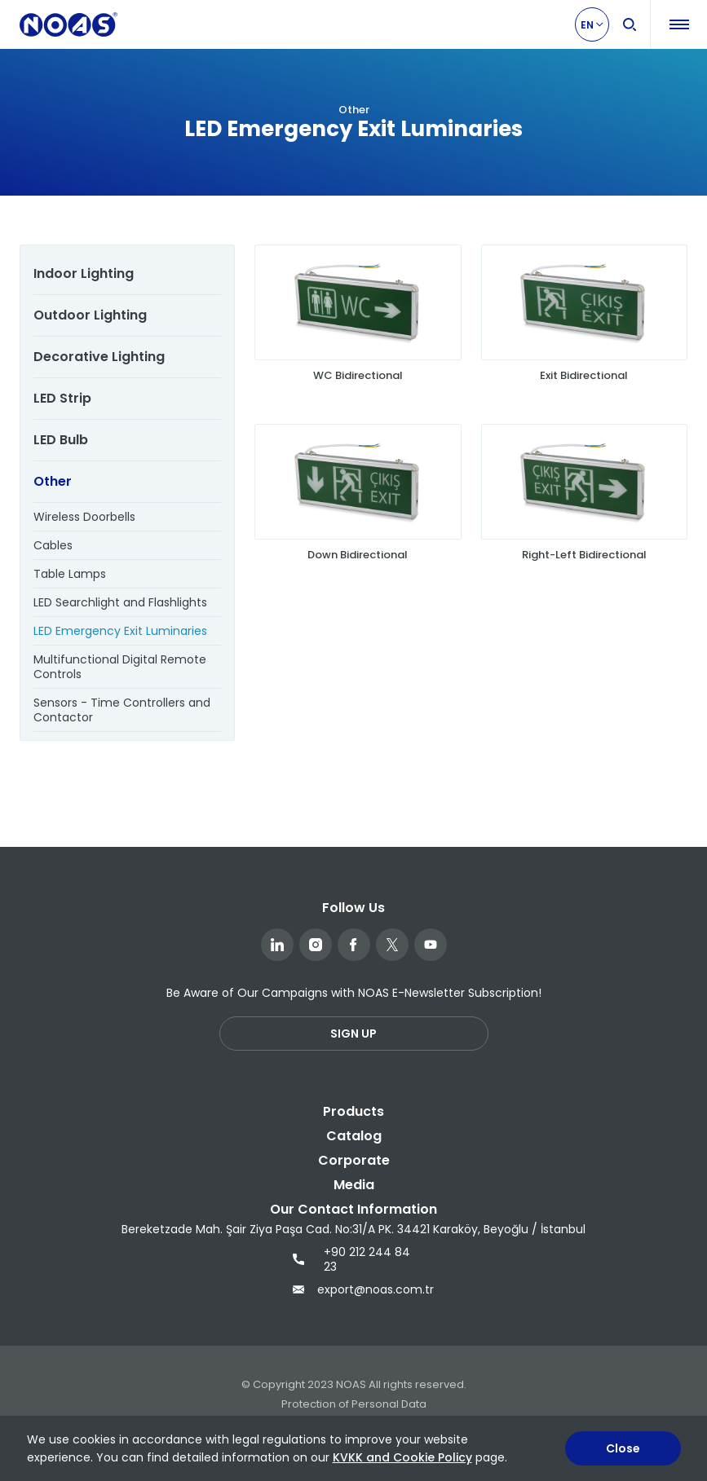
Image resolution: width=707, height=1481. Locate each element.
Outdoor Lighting (90, 315)
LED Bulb (60, 439)
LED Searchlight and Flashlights (120, 602)
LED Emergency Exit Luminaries (120, 631)
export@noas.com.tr (354, 1289)
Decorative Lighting (99, 356)
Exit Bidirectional (584, 375)
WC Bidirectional (358, 375)
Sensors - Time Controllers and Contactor (121, 709)
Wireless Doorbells (84, 517)
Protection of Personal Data (353, 1404)
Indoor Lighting (83, 273)
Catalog (354, 1135)
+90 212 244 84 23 (351, 1259)
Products (353, 1111)
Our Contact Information (353, 1209)
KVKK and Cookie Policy (402, 1457)
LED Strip (62, 398)
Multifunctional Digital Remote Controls (119, 666)
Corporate (354, 1160)
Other (52, 481)
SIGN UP (353, 1033)
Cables (53, 545)
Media (354, 1184)
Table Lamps (69, 574)
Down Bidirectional (357, 555)
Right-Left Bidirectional (584, 555)
